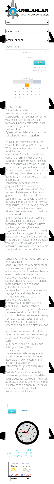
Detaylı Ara (25, 411)
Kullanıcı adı (26, 53)
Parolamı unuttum (40, 67)
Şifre (29, 57)
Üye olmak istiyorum (39, 71)
